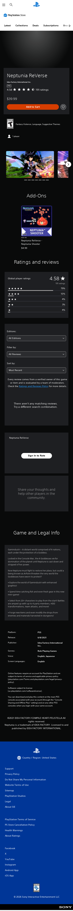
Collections (21, 25)
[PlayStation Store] (15, 15)
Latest (7, 25)
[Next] (68, 164)
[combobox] (36, 338)
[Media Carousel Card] (30, 164)
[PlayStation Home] (36, 4)
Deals (36, 25)
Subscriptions (51, 25)
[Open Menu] (3, 5)
